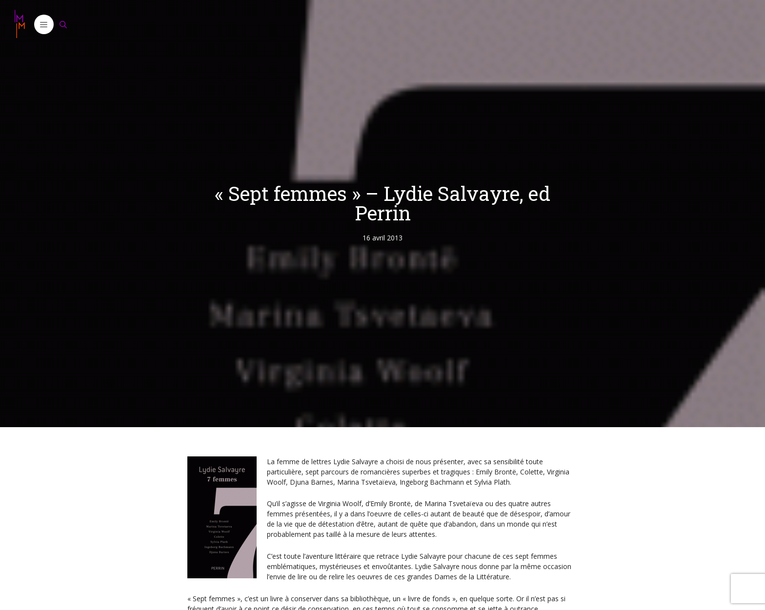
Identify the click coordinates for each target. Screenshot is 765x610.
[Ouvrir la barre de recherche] (63, 24)
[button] (44, 24)
